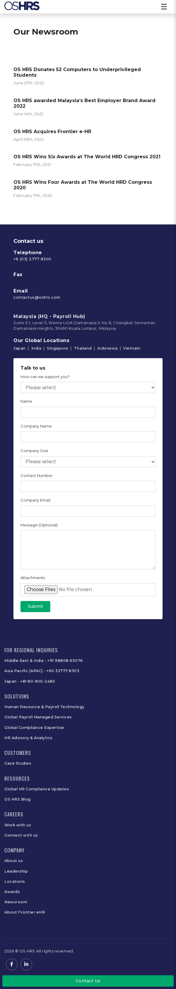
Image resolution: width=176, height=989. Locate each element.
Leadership (16, 871)
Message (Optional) (39, 526)
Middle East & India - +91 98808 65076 (43, 660)
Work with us (17, 825)
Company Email (35, 501)
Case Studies (17, 763)
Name (26, 403)
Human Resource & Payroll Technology (44, 707)
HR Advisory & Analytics (28, 738)
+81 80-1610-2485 (37, 681)
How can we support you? (45, 378)
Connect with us (21, 835)
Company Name (36, 427)
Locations (14, 881)
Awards (12, 892)
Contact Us (88, 980)
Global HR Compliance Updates (36, 789)
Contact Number (36, 477)
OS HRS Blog (17, 799)
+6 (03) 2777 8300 (32, 278)
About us (13, 860)
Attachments (32, 579)
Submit (35, 608)
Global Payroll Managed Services (38, 717)
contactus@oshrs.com (37, 317)
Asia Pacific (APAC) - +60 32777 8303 (41, 671)
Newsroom (15, 902)
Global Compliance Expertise (34, 727)
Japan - (12, 681)
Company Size (34, 452)
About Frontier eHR (24, 912)
